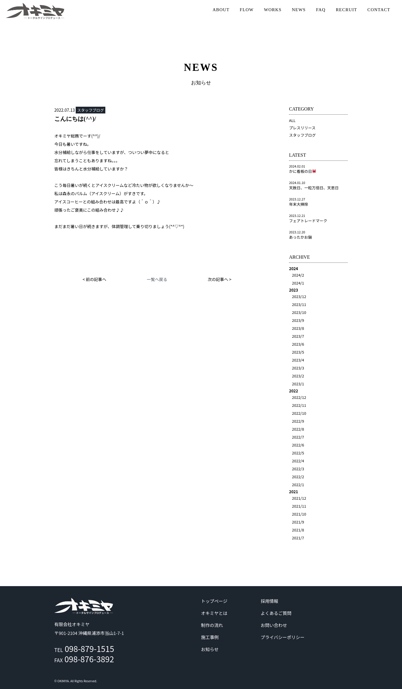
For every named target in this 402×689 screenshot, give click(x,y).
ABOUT (220, 9)
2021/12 (299, 498)
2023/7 (298, 336)
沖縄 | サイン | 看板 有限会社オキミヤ (35, 11)
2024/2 (298, 275)
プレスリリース (302, 128)
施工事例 (210, 637)
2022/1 (298, 484)
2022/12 (299, 397)
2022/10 (299, 413)
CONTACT (378, 9)
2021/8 (298, 530)
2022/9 (298, 421)
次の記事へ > (220, 279)
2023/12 (299, 296)
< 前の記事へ (94, 279)
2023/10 (299, 312)
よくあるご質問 (276, 613)
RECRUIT (346, 9)
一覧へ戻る (157, 279)
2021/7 (298, 538)
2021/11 (299, 506)
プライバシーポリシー (283, 637)
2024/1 (298, 283)
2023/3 (298, 368)
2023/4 (298, 360)
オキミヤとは (214, 613)
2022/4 (298, 461)
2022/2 (298, 476)
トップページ (214, 601)
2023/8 (298, 328)
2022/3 (298, 468)
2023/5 (298, 352)
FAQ (321, 9)
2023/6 (298, 344)
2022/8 (298, 429)
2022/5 (298, 453)
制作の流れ (212, 625)
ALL (292, 120)
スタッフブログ (302, 135)
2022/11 (299, 405)
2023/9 (298, 320)
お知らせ (210, 649)
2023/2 (298, 376)
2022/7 (298, 437)
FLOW (247, 9)
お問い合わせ (274, 625)
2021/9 (298, 522)
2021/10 (299, 514)
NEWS (299, 9)
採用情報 (269, 601)
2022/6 (298, 445)
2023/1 (298, 384)
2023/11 (299, 304)
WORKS (272, 9)
